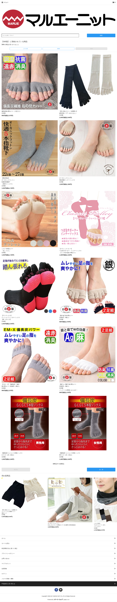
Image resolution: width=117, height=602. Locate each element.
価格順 (58, 48)
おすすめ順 (25, 48)
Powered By (59, 599)
